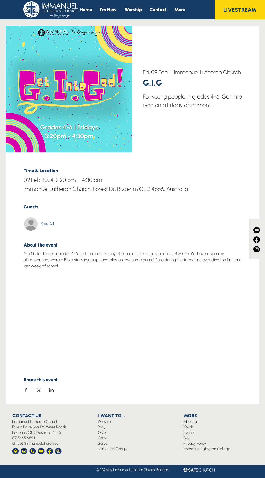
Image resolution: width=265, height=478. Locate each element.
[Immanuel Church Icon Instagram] (58, 451)
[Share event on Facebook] (26, 390)
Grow (102, 438)
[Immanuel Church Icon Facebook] (49, 451)
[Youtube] (256, 230)
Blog (187, 438)
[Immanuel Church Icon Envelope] (24, 451)
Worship (104, 421)
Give (102, 432)
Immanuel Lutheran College (206, 448)
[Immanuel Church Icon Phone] (32, 451)
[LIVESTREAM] (240, 9)
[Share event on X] (38, 390)
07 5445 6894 (23, 438)
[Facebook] (256, 239)
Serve (102, 443)
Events (188, 432)
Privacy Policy (194, 443)
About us (190, 421)
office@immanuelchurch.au (35, 443)
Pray (101, 427)
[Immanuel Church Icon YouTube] (41, 451)
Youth (188, 427)
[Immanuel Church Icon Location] (15, 451)
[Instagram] (256, 249)
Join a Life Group (112, 448)
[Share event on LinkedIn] (51, 390)
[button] (180, 10)
